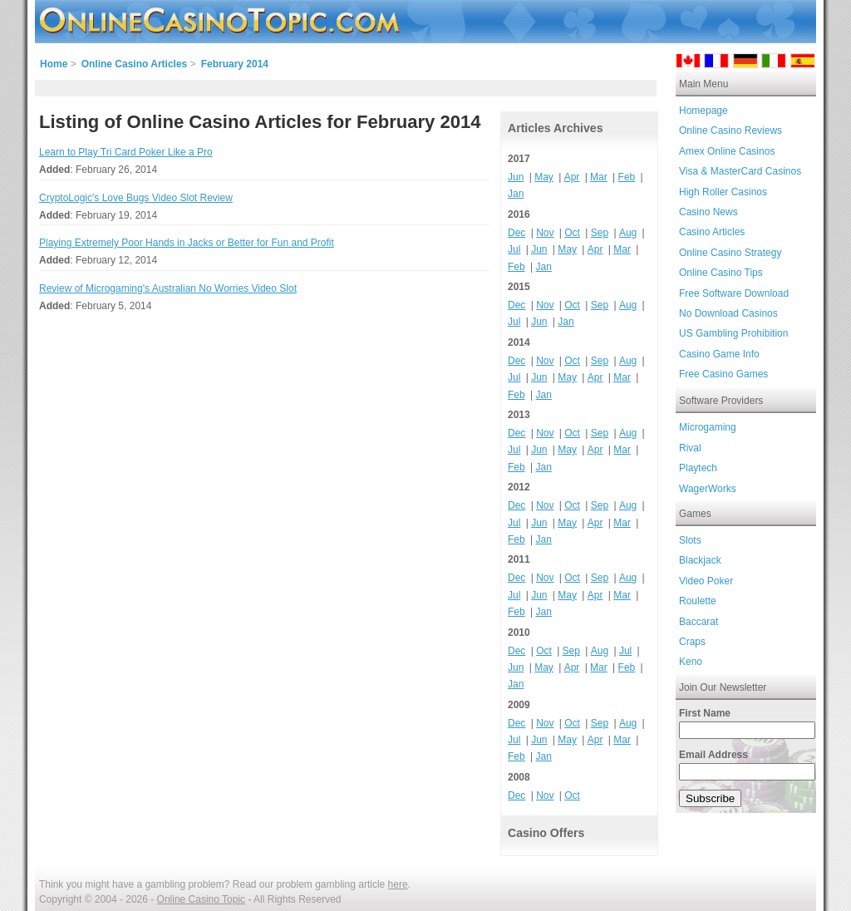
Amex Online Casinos (727, 151)
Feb (627, 177)
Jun (516, 177)
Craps (692, 642)
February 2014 (234, 64)
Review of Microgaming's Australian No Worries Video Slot (168, 288)
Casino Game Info (719, 354)
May (543, 177)
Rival (690, 448)
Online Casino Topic (201, 899)
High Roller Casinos (723, 192)
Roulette (697, 601)
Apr (572, 177)
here (398, 884)
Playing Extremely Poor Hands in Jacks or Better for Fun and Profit (186, 243)
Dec (516, 233)
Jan (516, 193)
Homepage (703, 110)
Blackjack (700, 560)
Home (53, 64)
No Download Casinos (728, 313)
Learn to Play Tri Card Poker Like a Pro (126, 152)
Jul (514, 249)
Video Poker (706, 581)
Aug (628, 233)
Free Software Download (734, 293)
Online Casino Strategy (730, 253)
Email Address (713, 755)
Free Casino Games (723, 374)
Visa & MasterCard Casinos (740, 171)
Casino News (708, 212)
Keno (690, 661)
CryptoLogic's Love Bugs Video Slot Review (136, 198)
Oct (572, 233)
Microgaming (707, 427)
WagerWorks (707, 489)
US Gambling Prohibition (733, 333)
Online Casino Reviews (730, 130)
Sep (599, 233)
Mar (599, 177)
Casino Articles (712, 232)
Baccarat (698, 622)
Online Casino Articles (134, 64)
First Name (704, 713)
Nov (544, 233)
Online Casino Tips (721, 272)
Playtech (698, 468)
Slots (690, 540)
